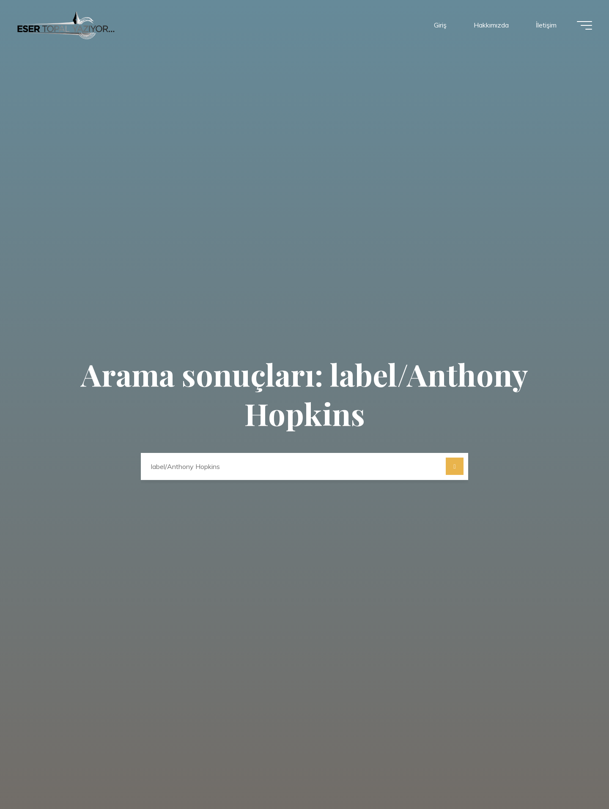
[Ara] (455, 466)
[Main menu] (584, 25)
